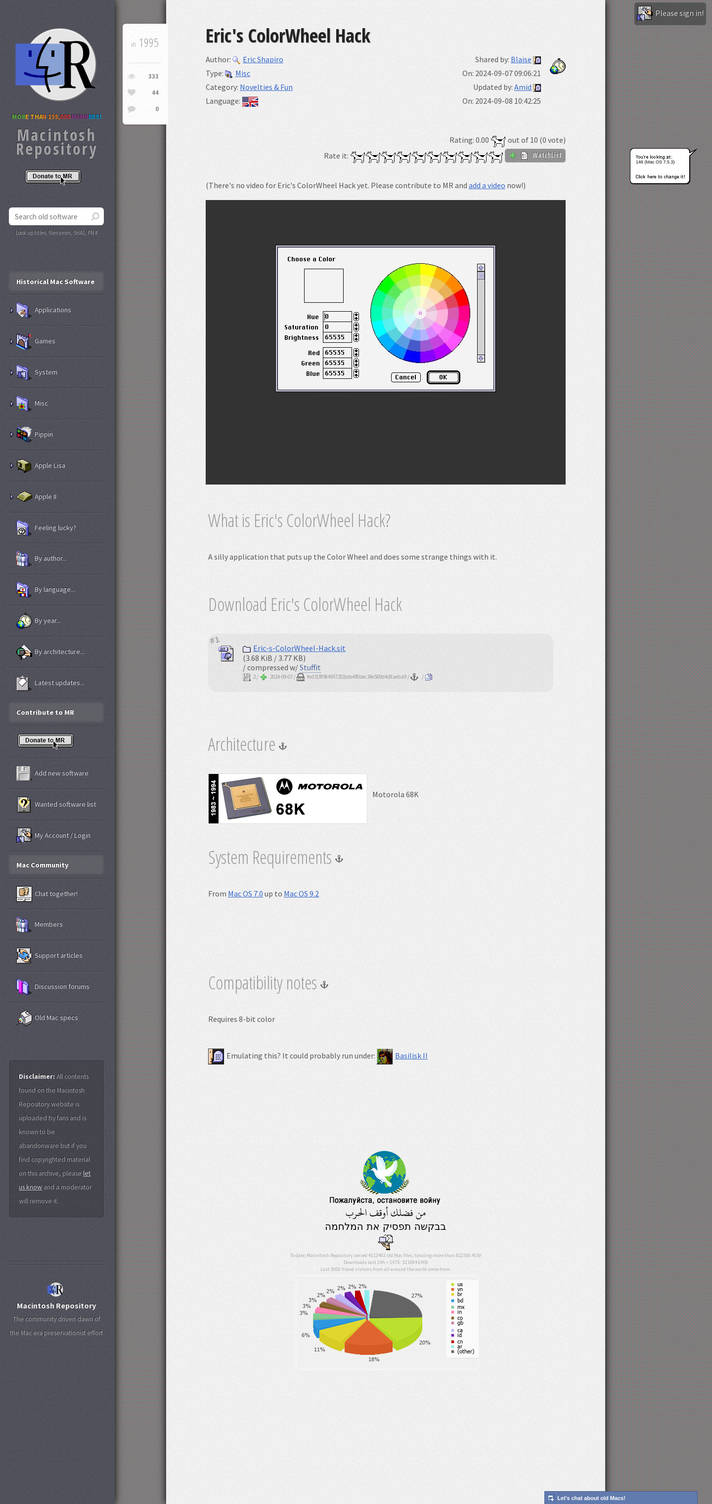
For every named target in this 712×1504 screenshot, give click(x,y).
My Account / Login (53, 836)
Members (39, 925)
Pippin (34, 435)
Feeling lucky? (46, 528)
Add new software (52, 773)
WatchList (535, 155)
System (36, 372)
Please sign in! (670, 14)
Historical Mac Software (55, 281)
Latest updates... (50, 683)
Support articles (49, 956)
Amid (523, 87)
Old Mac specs (47, 1018)
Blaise (521, 59)
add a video (487, 185)
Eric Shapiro (257, 59)
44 (155, 92)
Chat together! (47, 894)
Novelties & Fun (266, 87)
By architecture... (50, 652)
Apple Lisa (40, 466)
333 (153, 76)
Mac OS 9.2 (301, 893)
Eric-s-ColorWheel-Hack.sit (294, 648)
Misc (237, 73)
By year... (38, 621)
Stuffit (310, 667)
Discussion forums (52, 987)
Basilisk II (402, 1055)
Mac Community (42, 864)
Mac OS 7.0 (245, 893)
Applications (43, 310)
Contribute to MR (45, 712)
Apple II (36, 497)
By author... (41, 559)
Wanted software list (56, 805)
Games (35, 341)
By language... (45, 590)
